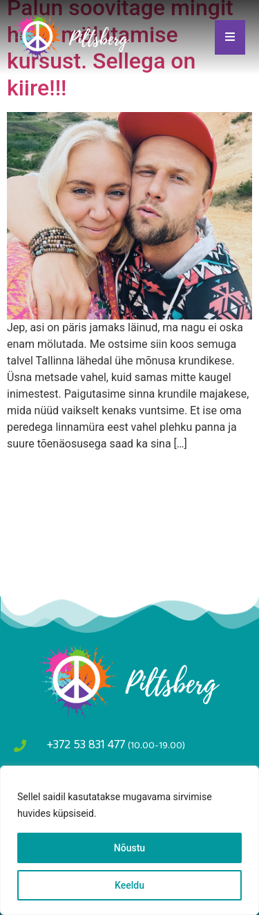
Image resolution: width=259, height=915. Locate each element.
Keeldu (129, 885)
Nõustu (129, 847)
